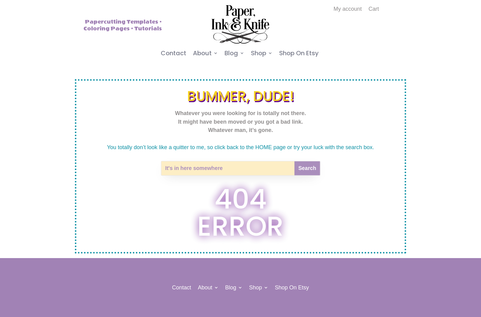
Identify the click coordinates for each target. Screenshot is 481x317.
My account (347, 9)
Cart (373, 9)
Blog (231, 54)
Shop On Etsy (299, 54)
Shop (258, 54)
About (202, 54)
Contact (173, 54)
